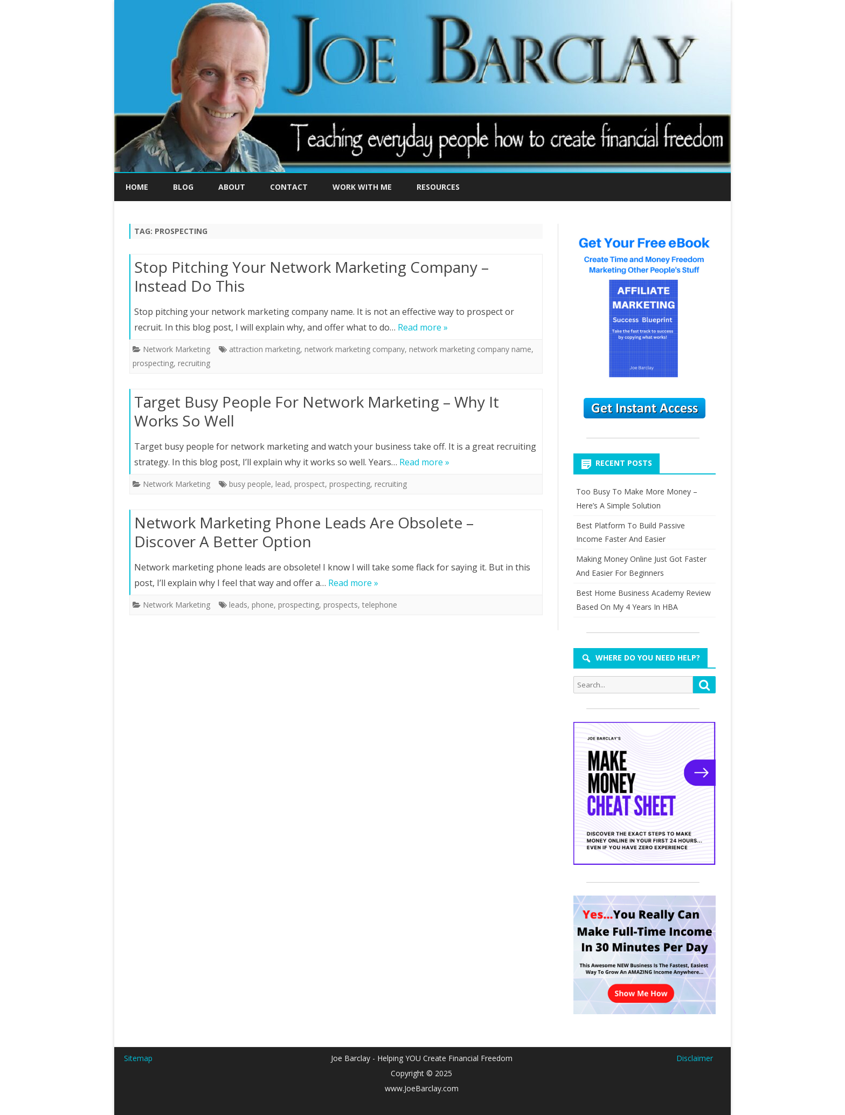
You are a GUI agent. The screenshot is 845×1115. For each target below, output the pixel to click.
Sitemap (138, 1058)
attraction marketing (264, 349)
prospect (309, 484)
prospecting (153, 363)
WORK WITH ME (362, 187)
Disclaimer (694, 1058)
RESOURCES (438, 187)
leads (238, 605)
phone (263, 605)
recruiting (194, 363)
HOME (137, 187)
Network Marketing (176, 349)
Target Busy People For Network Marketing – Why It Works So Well (316, 411)
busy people (250, 484)
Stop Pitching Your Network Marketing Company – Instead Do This (311, 277)
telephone (379, 605)
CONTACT (289, 187)
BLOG (183, 187)
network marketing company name (470, 349)
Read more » (423, 327)
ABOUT (231, 187)
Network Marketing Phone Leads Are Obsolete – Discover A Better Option (304, 532)
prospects (340, 605)
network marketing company (354, 349)
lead (282, 484)
